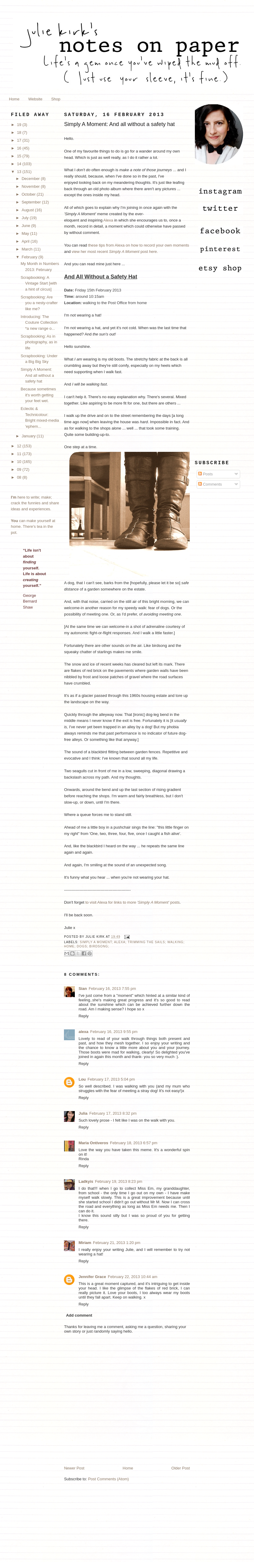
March (28, 249)
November (31, 186)
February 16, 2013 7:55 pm (112, 988)
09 (19, 469)
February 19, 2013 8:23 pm (118, 1181)
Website (35, 99)
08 (19, 477)
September (32, 202)
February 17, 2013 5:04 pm (111, 1079)
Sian (82, 988)
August (28, 210)
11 (19, 454)
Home (14, 99)
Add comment (79, 1315)
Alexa (108, 220)
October (29, 194)
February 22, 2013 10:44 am (132, 1276)
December (31, 178)
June (26, 225)
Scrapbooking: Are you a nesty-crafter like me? (39, 303)
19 (19, 124)
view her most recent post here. (115, 251)
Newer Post (74, 1468)
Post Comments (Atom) (108, 1479)
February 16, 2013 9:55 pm (114, 1031)
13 (19, 171)
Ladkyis (85, 1181)
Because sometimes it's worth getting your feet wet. (38, 395)
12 (19, 446)
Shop (55, 99)
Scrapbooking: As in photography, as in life (39, 342)
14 (19, 164)
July (26, 218)
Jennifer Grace (92, 1276)
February (30, 257)
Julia (82, 1113)
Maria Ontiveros (93, 1143)
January (29, 436)
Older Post (180, 1468)
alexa (83, 1031)
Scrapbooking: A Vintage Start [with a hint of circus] (39, 283)
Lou (82, 1079)
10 (19, 461)
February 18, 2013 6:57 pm (133, 1143)
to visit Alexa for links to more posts (132, 902)
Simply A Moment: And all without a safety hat (37, 375)
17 (19, 140)
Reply (83, 1016)
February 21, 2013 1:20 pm (116, 1242)
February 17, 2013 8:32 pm (113, 1113)
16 (19, 148)
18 (19, 132)
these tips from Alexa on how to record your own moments (138, 245)
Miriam (84, 1242)
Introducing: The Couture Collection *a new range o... (39, 322)
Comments (210, 484)
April (26, 241)
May (26, 233)
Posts (205, 474)
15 (19, 156)
